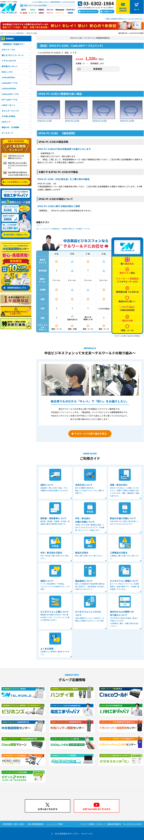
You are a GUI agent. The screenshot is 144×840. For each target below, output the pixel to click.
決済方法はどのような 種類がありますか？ (16, 156)
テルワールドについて (89, 11)
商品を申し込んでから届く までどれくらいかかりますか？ (17, 165)
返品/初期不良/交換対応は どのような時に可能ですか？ (18, 173)
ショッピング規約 (55, 824)
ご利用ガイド (107, 11)
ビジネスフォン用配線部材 (15, 33)
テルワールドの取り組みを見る (90, 433)
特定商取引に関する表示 (13, 824)
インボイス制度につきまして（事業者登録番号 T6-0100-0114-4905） (53, 2)
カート (137, 9)
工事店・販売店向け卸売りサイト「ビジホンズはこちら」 (124, 19)
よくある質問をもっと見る (16, 181)
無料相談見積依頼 (123, 9)
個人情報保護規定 (36, 824)
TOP (1, 33)
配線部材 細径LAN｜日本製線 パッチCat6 (76, 229)
